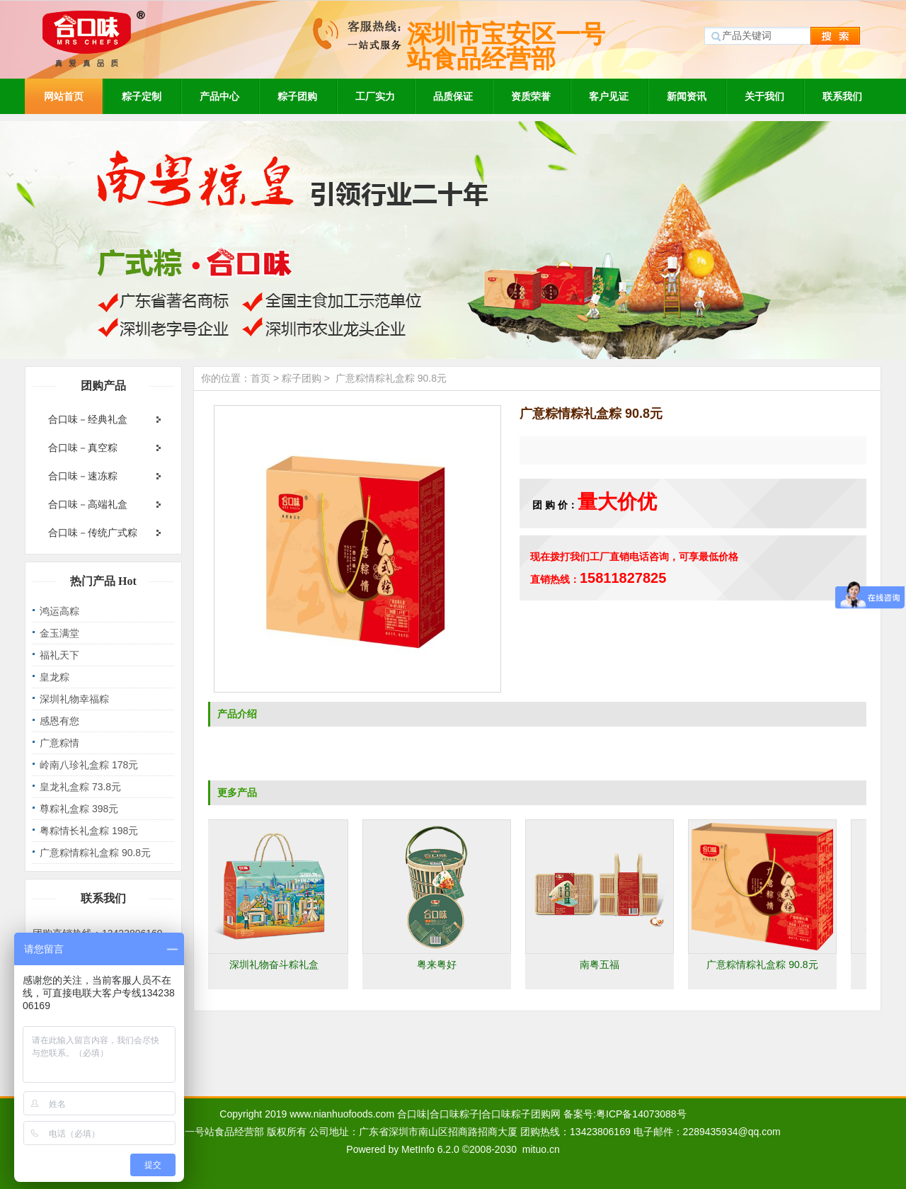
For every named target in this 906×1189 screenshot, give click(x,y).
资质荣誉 (531, 96)
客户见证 (609, 96)
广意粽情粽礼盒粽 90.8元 (95, 852)
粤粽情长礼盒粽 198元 (89, 830)
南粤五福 (601, 964)
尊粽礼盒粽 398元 (79, 808)
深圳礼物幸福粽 (74, 699)
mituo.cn (541, 1149)
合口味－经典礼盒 (87, 419)
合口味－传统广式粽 (92, 532)
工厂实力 (375, 96)
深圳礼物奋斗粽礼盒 (276, 964)
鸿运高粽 (59, 611)
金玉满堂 (59, 633)
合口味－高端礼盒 (87, 504)
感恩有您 (59, 721)
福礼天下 (59, 655)
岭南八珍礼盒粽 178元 (89, 764)
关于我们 (764, 96)
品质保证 (453, 96)
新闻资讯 (686, 96)
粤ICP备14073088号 (641, 1114)
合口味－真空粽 (82, 447)
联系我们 (842, 96)
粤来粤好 (439, 964)
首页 (260, 378)
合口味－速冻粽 (82, 476)
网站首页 (64, 96)
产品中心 (219, 96)
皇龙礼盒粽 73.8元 (80, 786)
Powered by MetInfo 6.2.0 (402, 1149)
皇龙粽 (54, 677)
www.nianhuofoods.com (341, 1114)
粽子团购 (297, 96)
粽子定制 (141, 96)
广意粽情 (59, 743)
